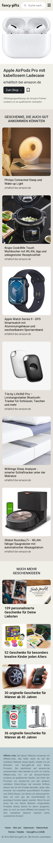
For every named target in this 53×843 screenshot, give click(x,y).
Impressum (28, 827)
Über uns (17, 827)
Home (8, 827)
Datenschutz (42, 827)
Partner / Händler (16, 832)
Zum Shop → (14, 90)
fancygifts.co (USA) (35, 832)
